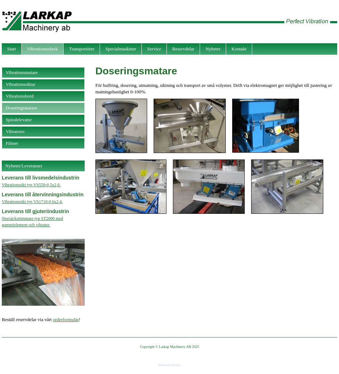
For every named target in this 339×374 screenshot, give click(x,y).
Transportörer (81, 48)
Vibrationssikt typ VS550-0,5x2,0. (31, 184)
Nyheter (212, 48)
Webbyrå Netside (169, 365)
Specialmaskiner (120, 48)
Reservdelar (183, 48)
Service (154, 48)
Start (11, 48)
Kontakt (238, 48)
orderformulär (66, 319)
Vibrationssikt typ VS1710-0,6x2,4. (32, 201)
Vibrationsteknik (42, 48)
